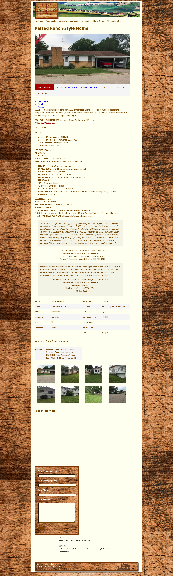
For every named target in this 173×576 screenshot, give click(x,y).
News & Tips (98, 21)
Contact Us (74, 21)
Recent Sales (51, 21)
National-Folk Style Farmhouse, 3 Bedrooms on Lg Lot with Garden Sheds (86, 552)
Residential (72, 87)
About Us (86, 21)
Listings (39, 21)
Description (43, 101)
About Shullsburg (115, 21)
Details (41, 104)
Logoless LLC (61, 570)
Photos (41, 107)
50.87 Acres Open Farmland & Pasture (86, 542)
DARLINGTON (91, 87)
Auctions (63, 21)
